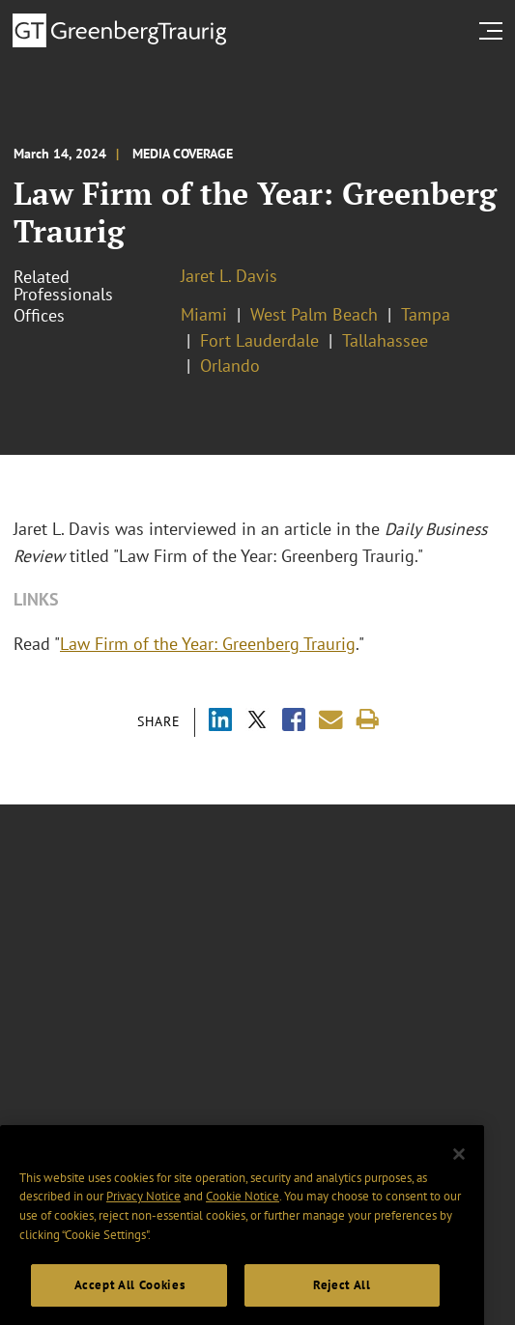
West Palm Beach (314, 314)
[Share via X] (257, 722)
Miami (204, 314)
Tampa (425, 314)
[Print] (368, 720)
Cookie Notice (242, 1212)
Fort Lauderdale (259, 340)
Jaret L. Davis (229, 276)
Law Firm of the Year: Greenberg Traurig (208, 644)
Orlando (230, 365)
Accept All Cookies (130, 1300)
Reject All (342, 1300)
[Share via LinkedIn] (220, 722)
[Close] (459, 1170)
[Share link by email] (331, 720)
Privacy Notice (143, 1212)
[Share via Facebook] (293, 722)
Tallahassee (385, 340)
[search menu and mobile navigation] (494, 31)
